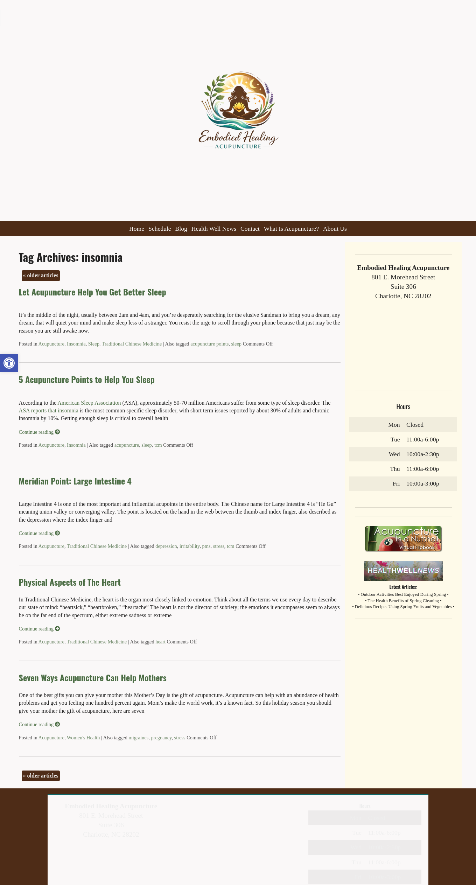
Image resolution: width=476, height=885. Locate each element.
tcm (158, 445)
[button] (9, 363)
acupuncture (126, 445)
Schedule (159, 228)
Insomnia (76, 344)
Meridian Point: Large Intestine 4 (75, 480)
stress (218, 546)
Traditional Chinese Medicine (132, 344)
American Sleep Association (88, 403)
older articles (40, 275)
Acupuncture (51, 344)
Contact (250, 228)
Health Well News (213, 228)
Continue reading (39, 432)
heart (160, 641)
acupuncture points (209, 344)
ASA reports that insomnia (48, 410)
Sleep (93, 344)
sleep (236, 344)
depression (166, 546)
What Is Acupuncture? (291, 228)
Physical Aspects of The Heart (70, 582)
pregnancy (161, 737)
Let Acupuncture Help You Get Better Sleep (92, 291)
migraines (138, 737)
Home (136, 228)
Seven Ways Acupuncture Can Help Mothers (93, 677)
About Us (335, 228)
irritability (190, 546)
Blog (181, 228)
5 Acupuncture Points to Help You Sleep (87, 379)
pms (206, 546)
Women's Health (83, 737)
